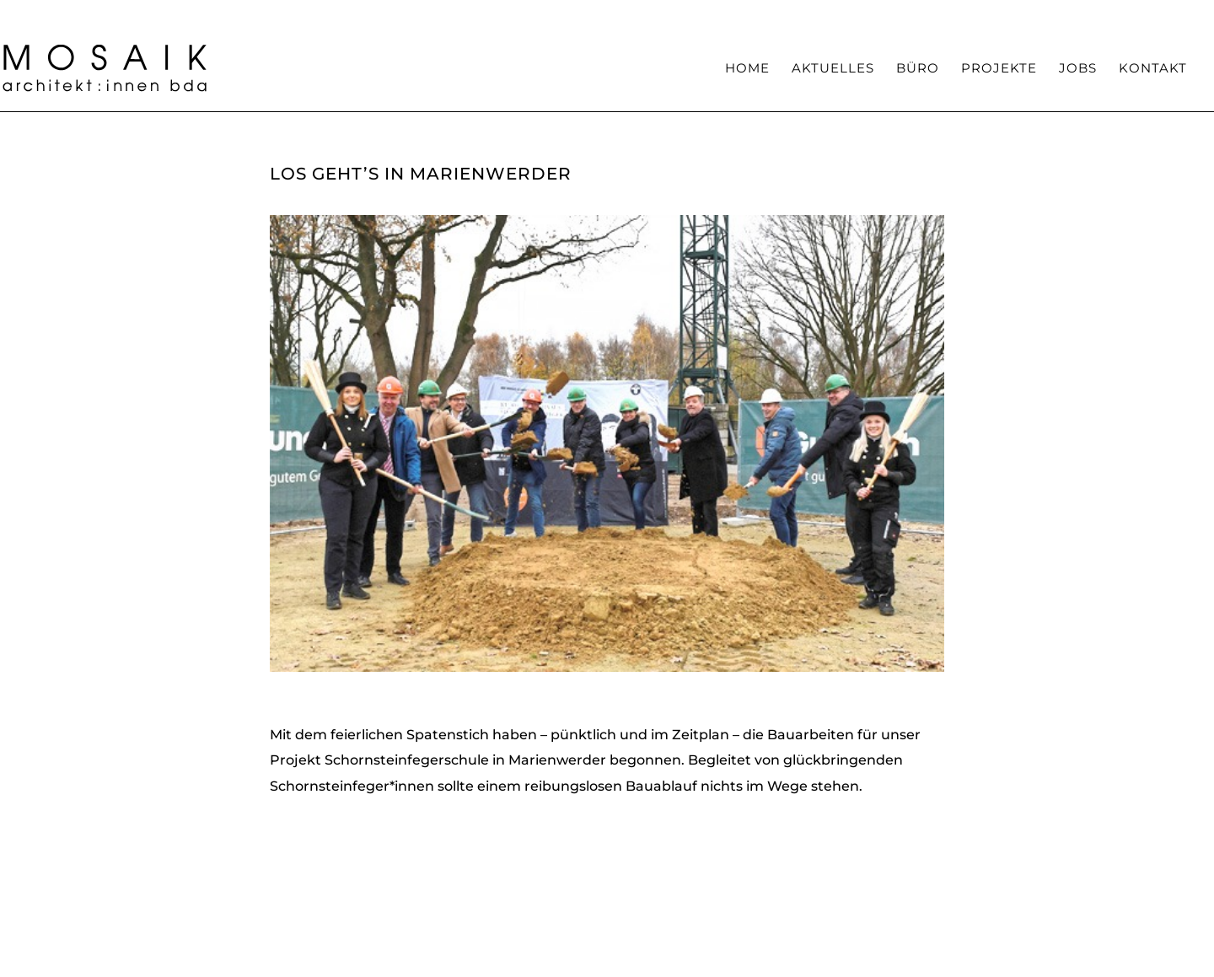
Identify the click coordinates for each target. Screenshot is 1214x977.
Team (809, 13)
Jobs (1078, 69)
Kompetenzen (737, 13)
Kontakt (1153, 69)
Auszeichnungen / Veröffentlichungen (951, 13)
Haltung (656, 13)
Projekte (999, 69)
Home (747, 69)
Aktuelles (833, 69)
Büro (917, 69)
